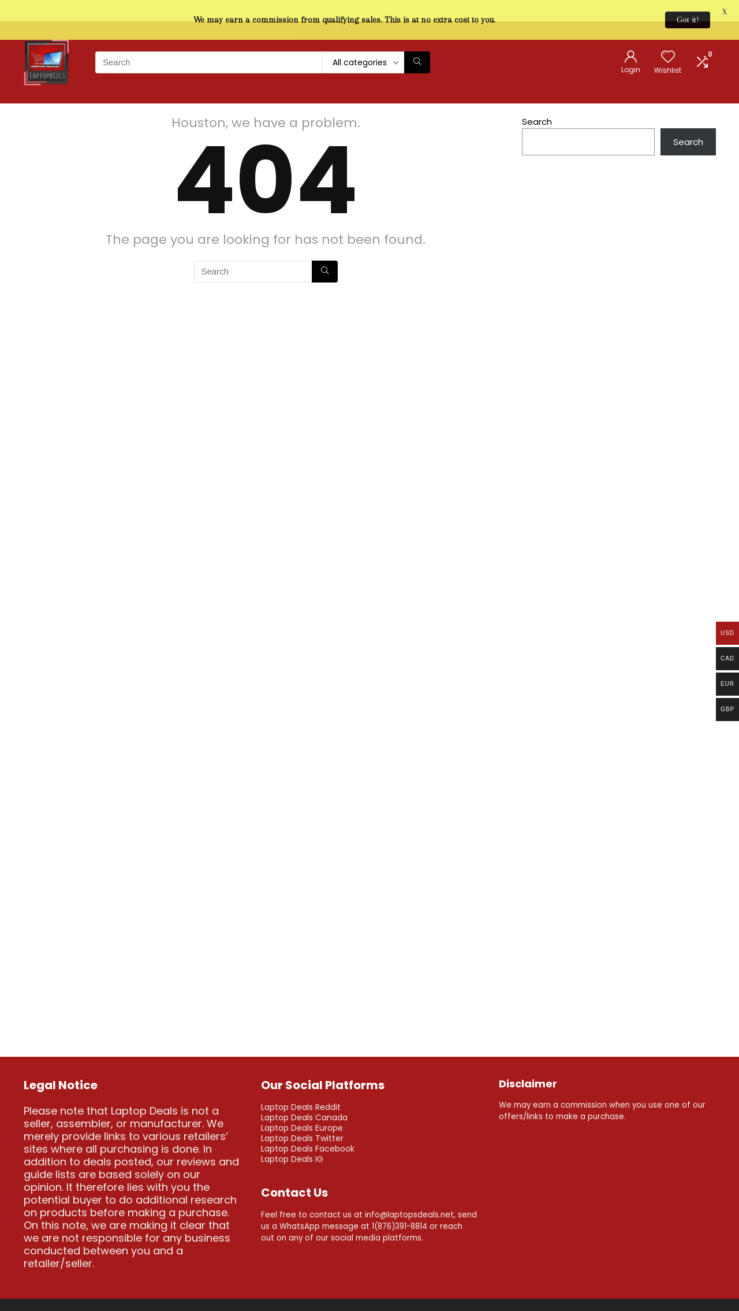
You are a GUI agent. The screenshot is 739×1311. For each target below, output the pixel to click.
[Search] (417, 45)
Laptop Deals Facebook (307, 1131)
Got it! (688, 19)
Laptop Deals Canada (304, 1100)
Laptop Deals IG (292, 1141)
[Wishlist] (668, 40)
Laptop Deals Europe (302, 1110)
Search (537, 104)
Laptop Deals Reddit (301, 1089)
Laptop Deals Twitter (302, 1121)
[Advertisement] (619, 492)
